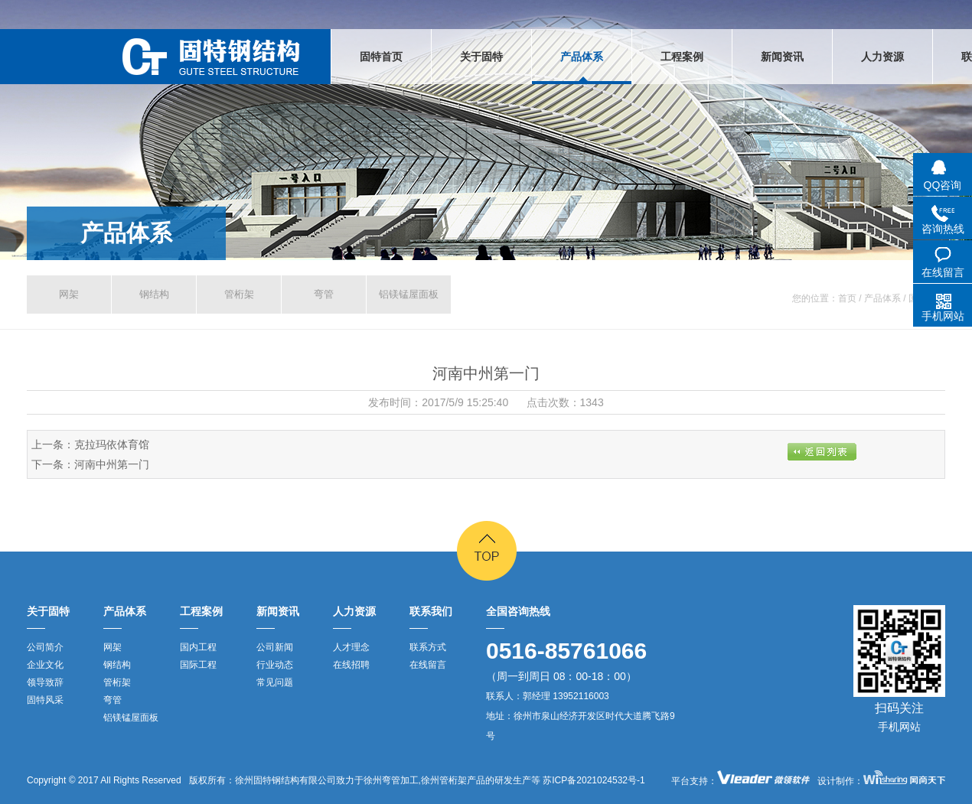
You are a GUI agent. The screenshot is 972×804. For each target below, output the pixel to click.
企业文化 (45, 664)
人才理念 (351, 647)
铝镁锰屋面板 (409, 294)
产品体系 (126, 233)
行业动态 (274, 664)
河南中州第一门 (111, 464)
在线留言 (427, 664)
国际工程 (198, 664)
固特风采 (45, 700)
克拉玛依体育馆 (111, 444)
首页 (847, 298)
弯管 (324, 294)
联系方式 (427, 647)
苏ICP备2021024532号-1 (592, 780)
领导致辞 (45, 682)
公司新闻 (274, 647)
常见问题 (274, 682)
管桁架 (239, 294)
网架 (69, 294)
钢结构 (154, 294)
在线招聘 (351, 664)
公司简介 (45, 647)
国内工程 (198, 647)
